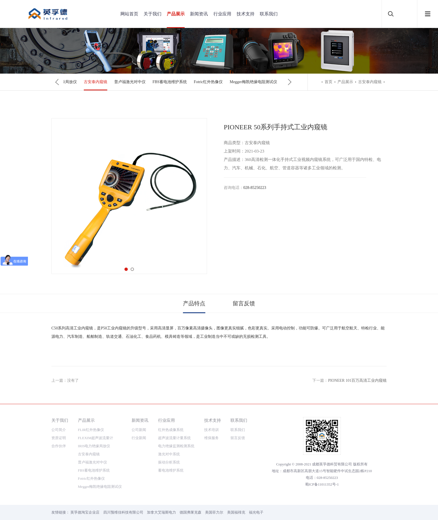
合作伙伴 (58, 446)
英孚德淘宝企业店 (84, 512)
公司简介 (58, 430)
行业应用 (222, 13)
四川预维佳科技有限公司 (123, 512)
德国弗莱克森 (190, 512)
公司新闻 (139, 430)
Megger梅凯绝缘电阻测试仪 (253, 82)
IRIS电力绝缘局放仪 (94, 446)
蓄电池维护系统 (171, 470)
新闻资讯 (199, 13)
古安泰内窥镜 (95, 82)
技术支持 (245, 13)
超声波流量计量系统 (174, 438)
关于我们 (152, 13)
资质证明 (58, 438)
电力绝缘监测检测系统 (176, 446)
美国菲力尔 (214, 512)
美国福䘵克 (236, 512)
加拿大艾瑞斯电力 (161, 512)
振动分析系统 (169, 462)
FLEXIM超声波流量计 (95, 438)
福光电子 (256, 512)
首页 (328, 82)
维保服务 (211, 438)
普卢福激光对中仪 (130, 82)
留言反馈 (244, 303)
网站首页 (129, 13)
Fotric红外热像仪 (208, 82)
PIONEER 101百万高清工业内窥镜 (357, 380)
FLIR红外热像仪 (91, 430)
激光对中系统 (169, 454)
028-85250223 (254, 188)
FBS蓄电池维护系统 (170, 82)
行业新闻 (139, 438)
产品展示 (176, 13)
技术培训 (211, 430)
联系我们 (269, 13)
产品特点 (194, 303)
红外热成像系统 (171, 430)
